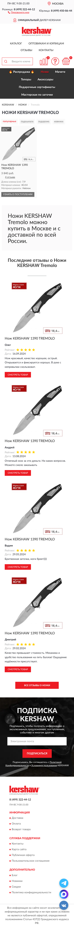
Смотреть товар (18, 375)
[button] (18, 12)
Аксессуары (45, 79)
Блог (15, 875)
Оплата (16, 823)
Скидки (16, 886)
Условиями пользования (44, 765)
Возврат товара (21, 829)
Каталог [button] (16, 43)
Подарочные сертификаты (37, 87)
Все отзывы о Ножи (37, 685)
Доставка (17, 818)
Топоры (26, 79)
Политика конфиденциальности (31, 892)
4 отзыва (10, 177)
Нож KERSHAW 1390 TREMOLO (30, 338)
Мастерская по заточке (37, 94)
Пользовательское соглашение (30, 861)
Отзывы (26, 50)
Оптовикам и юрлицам (46, 43)
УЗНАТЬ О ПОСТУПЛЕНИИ (17, 194)
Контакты (46, 50)
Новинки (17, 881)
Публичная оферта (23, 855)
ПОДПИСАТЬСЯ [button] (37, 753)
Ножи (45, 72)
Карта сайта (19, 849)
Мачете (60, 72)
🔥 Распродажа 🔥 (21, 72)
